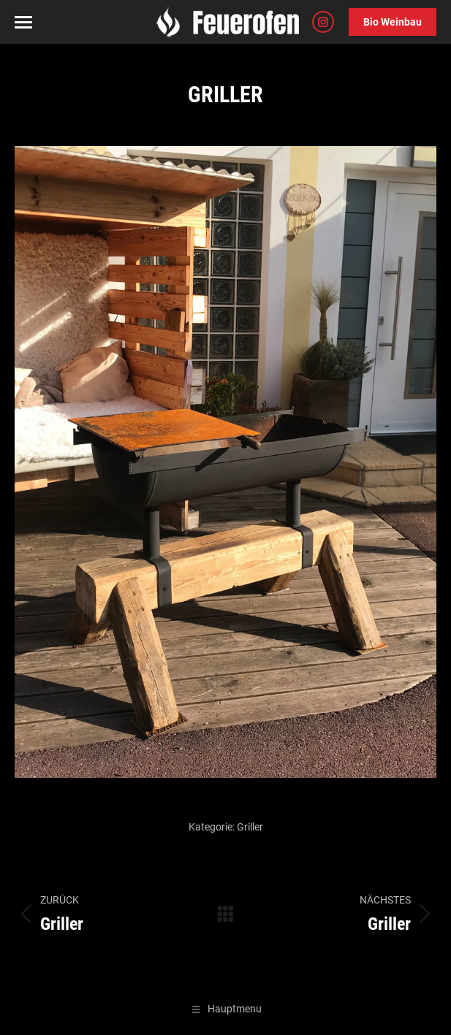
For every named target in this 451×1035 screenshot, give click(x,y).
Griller (250, 827)
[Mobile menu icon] (23, 22)
